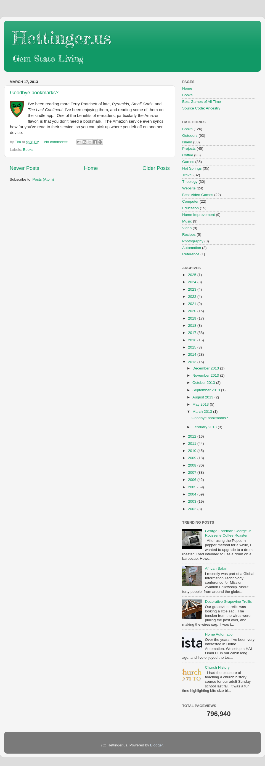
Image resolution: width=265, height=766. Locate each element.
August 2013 (203, 397)
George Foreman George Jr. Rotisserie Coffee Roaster (228, 533)
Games (188, 162)
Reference (190, 254)
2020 (192, 311)
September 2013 (206, 390)
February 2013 (205, 427)
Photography (192, 241)
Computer (190, 201)
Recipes (189, 234)
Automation (191, 248)
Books (28, 150)
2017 (192, 333)
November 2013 (206, 375)
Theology (190, 182)
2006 (192, 480)
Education (190, 208)
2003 (192, 501)
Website (189, 188)
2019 (192, 318)
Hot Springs (192, 168)
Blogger (156, 745)
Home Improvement (198, 215)
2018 (192, 325)
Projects (189, 148)
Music (187, 221)
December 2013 (206, 368)
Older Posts (156, 168)
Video (187, 228)
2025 (192, 275)
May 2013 (201, 404)
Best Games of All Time (201, 102)
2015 (192, 347)
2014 (192, 354)
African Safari (216, 568)
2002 (192, 509)
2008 (192, 465)
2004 (192, 494)
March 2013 (202, 411)
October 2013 (204, 383)
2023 (192, 289)
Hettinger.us (61, 38)
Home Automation (219, 634)
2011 (192, 443)
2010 (192, 451)
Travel (187, 175)
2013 (192, 362)
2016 (192, 340)
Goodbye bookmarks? (34, 92)
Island (187, 142)
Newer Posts (24, 168)
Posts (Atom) (43, 179)
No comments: (56, 142)
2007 (192, 472)
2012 (192, 436)
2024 (192, 282)
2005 (192, 487)
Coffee (187, 155)
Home (91, 168)
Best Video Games (197, 195)
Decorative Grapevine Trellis (228, 601)
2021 (192, 304)
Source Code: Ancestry (201, 108)
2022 (192, 296)
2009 (192, 458)
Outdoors (190, 135)
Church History (217, 667)
